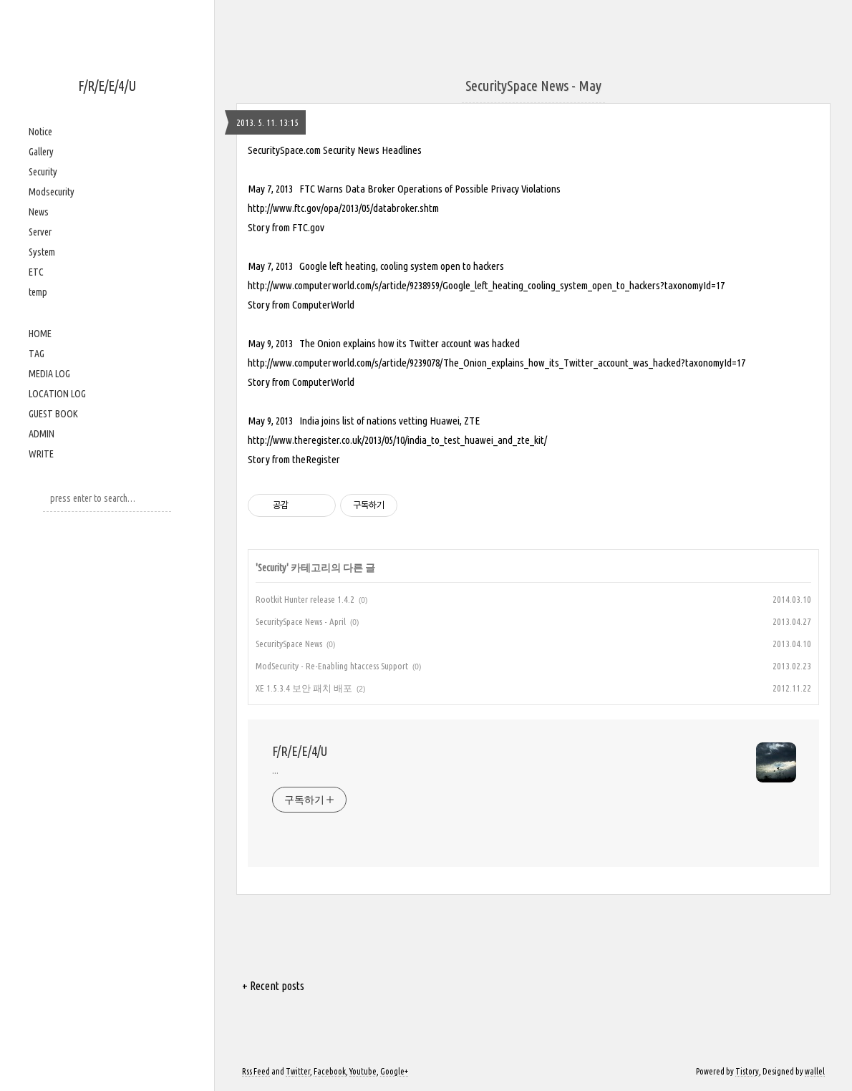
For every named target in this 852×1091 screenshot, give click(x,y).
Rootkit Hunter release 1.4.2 (305, 599)
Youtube (363, 1071)
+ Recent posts (273, 985)
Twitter (298, 1071)
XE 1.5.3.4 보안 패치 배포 (304, 688)
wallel (815, 1071)
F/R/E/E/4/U (107, 85)
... (275, 770)
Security (43, 172)
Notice (40, 131)
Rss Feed (256, 1071)
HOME (40, 333)
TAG (36, 353)
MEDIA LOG (49, 373)
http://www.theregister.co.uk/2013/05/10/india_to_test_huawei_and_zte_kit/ (397, 440)
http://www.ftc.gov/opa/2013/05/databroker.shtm (343, 208)
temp (38, 292)
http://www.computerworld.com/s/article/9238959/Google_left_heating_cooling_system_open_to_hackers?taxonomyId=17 (486, 285)
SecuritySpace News (289, 644)
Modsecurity (51, 192)
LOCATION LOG (57, 393)
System (42, 252)
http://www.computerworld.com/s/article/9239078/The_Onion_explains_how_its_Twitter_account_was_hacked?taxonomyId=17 (496, 363)
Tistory (747, 1071)
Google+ (394, 1071)
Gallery (41, 151)
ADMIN (41, 434)
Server (40, 232)
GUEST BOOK (53, 414)
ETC (36, 272)
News (39, 212)
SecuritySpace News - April (301, 621)
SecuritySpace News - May (533, 85)
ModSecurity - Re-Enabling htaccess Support (332, 666)
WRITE (41, 454)
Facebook (330, 1071)
